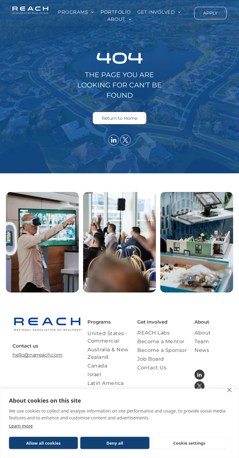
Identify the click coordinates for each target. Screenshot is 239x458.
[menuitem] (76, 12)
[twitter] (125, 141)
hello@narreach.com (37, 355)
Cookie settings (189, 443)
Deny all (114, 443)
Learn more (21, 426)
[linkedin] (113, 141)
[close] (229, 390)
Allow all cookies (43, 443)
